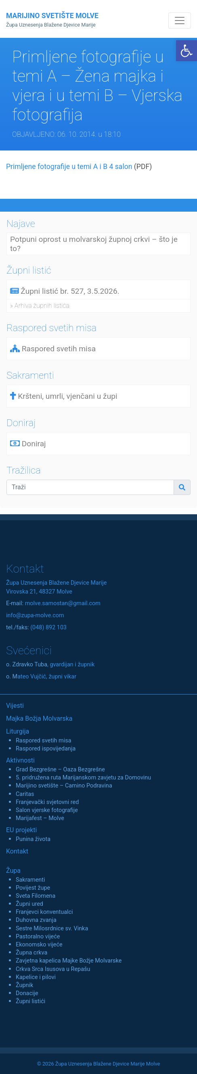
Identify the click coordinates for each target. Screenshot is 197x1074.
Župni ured (29, 904)
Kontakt (17, 851)
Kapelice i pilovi (36, 977)
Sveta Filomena (35, 896)
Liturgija (17, 731)
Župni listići (30, 1001)
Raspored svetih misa (43, 740)
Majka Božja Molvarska (39, 718)
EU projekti (21, 830)
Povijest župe (33, 887)
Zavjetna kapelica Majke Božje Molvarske (69, 960)
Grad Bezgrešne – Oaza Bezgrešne (60, 769)
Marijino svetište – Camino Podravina (64, 785)
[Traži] (90, 487)
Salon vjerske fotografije (47, 810)
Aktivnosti (20, 760)
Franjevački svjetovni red (47, 802)
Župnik (24, 985)
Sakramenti (30, 879)
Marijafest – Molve (40, 818)
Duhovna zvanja (36, 920)
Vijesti (15, 705)
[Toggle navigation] (179, 20)
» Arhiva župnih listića (39, 305)
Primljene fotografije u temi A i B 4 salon (69, 167)
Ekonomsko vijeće (39, 944)
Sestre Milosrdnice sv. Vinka (52, 928)
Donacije (27, 993)
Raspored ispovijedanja (45, 748)
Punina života (33, 839)
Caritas (25, 794)
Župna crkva (31, 952)
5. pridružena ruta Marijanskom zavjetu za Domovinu (83, 777)
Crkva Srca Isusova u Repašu (53, 969)
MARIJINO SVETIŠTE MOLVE (52, 20)
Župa (13, 870)
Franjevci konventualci (44, 912)
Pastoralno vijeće (38, 936)
